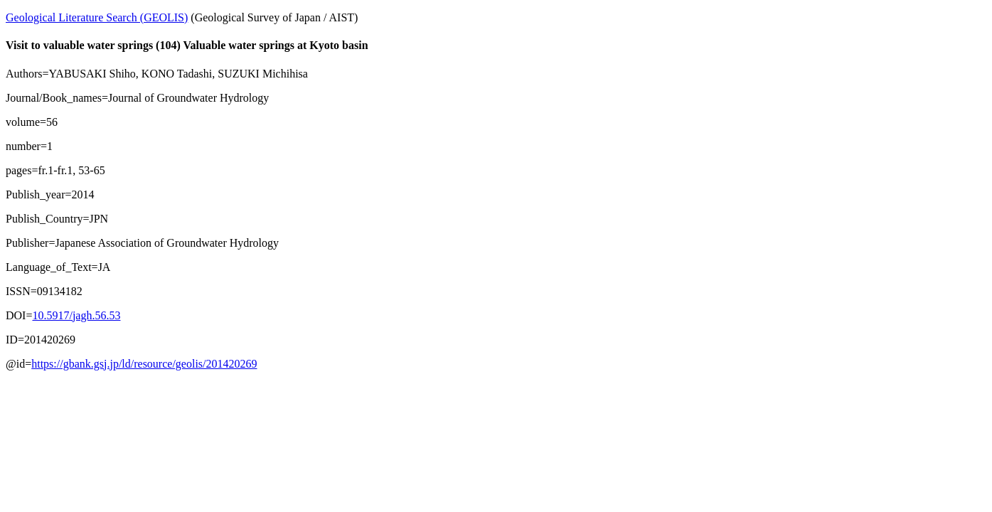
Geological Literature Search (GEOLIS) (97, 17)
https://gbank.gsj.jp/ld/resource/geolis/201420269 (144, 364)
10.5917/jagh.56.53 (76, 315)
